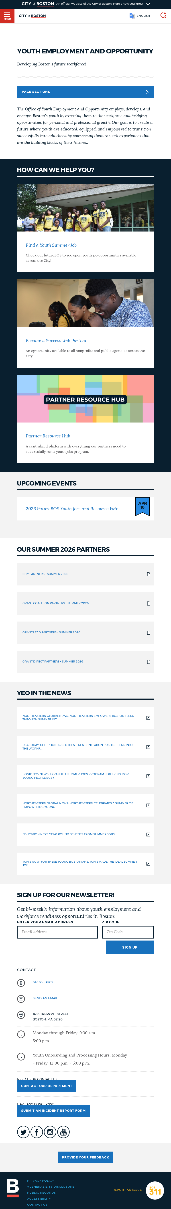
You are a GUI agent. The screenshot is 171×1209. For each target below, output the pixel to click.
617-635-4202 (43, 982)
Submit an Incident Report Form (53, 1110)
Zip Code (111, 922)
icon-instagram (50, 1132)
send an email (45, 998)
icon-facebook (37, 1132)
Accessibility (39, 1198)
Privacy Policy (40, 1180)
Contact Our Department (46, 1086)
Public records (41, 1192)
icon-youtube (63, 1132)
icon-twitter (23, 1132)
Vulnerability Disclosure (50, 1186)
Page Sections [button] (85, 92)
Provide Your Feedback (85, 1157)
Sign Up (130, 947)
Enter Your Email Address (45, 922)
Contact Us (37, 1204)
